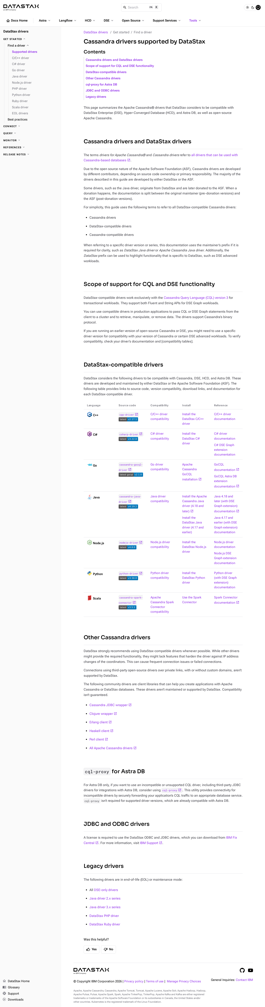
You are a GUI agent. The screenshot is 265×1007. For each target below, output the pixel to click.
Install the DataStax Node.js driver (194, 547)
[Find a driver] (33, 46)
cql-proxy (169, 790)
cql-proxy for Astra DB (101, 84)
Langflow (68, 20)
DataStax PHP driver (104, 916)
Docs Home (17, 21)
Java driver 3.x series (104, 907)
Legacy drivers (96, 97)
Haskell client (99, 731)
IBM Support (149, 843)
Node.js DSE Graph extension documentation (225, 558)
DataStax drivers (96, 32)
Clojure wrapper (101, 714)
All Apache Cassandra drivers (110, 748)
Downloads (12, 999)
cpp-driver (126, 414)
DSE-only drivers (106, 890)
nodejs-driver (128, 542)
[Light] (247, 7)
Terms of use (155, 981)
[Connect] (31, 126)
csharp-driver (128, 434)
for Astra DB (114, 771)
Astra (45, 20)
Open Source (133, 20)
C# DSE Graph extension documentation (224, 449)
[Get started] (31, 39)
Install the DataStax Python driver (193, 577)
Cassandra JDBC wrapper (108, 705)
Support (10, 993)
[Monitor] (31, 140)
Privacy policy (133, 981)
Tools (195, 20)
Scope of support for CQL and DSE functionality (120, 66)
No (108, 949)
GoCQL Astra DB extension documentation (225, 481)
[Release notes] (31, 154)
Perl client (96, 739)
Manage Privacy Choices (184, 981)
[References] (31, 147)
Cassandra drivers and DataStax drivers (114, 60)
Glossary (11, 987)
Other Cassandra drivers (103, 78)
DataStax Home (16, 981)
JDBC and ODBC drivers (103, 90)
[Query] (31, 133)
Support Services (167, 20)
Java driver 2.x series (104, 898)
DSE (109, 20)
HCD (90, 20)
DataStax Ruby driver (104, 924)
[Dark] (252, 7)
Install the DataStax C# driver (191, 438)
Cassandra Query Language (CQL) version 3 (196, 298)
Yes (91, 949)
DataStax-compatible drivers (106, 72)
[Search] (141, 7)
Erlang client (98, 722)
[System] (258, 7)
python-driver (128, 573)
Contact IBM (244, 980)
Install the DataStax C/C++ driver (193, 419)
